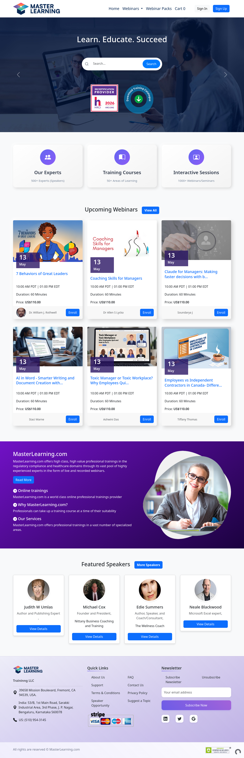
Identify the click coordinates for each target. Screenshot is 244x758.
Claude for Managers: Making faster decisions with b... (191, 274)
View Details (38, 629)
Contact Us (136, 685)
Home (114, 8)
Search (151, 64)
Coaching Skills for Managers (116, 278)
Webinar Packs (159, 8)
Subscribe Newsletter (173, 679)
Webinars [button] (131, 8)
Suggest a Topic (139, 701)
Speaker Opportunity (100, 703)
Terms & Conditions (105, 693)
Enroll (72, 312)
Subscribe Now (196, 705)
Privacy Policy (137, 693)
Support (97, 685)
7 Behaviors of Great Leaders (42, 273)
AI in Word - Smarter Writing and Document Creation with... (45, 380)
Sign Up (221, 8)
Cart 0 (180, 8)
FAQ (131, 677)
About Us (98, 677)
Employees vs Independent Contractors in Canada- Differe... (193, 382)
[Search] (112, 63)
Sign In (202, 8)
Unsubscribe (211, 677)
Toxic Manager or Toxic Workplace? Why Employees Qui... (121, 380)
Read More (23, 480)
